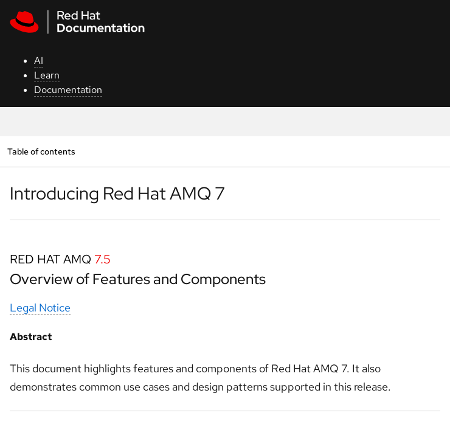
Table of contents (41, 151)
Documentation (68, 89)
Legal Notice (40, 308)
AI (38, 60)
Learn (47, 75)
